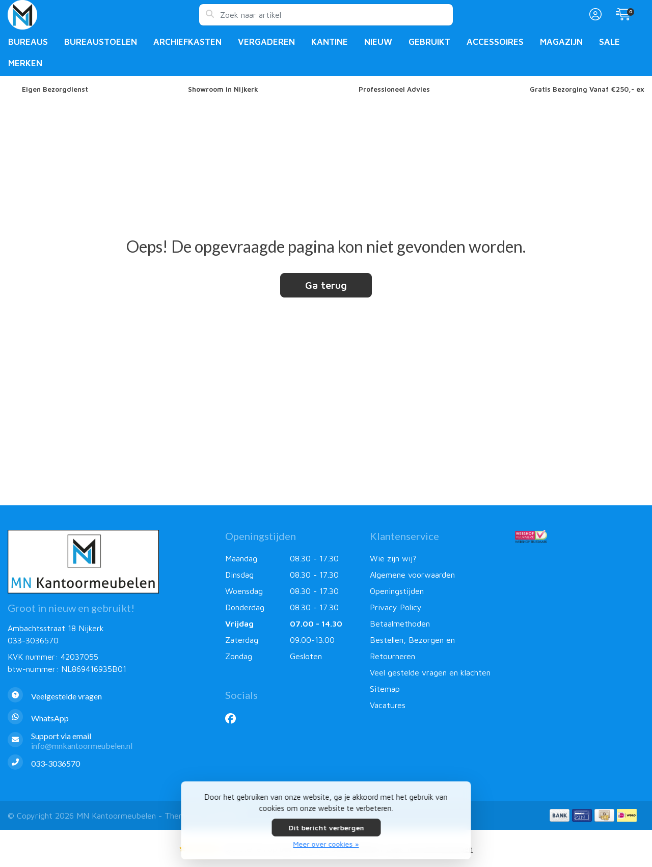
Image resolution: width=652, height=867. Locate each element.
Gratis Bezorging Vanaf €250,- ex (587, 89)
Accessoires (495, 42)
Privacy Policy (396, 607)
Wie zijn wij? (393, 558)
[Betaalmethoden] (559, 815)
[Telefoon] (109, 763)
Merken (25, 63)
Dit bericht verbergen (326, 827)
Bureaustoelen (100, 42)
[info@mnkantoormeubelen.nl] (109, 740)
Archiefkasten (187, 42)
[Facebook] (234, 718)
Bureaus (28, 42)
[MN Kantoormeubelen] (103, 15)
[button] (594, 14)
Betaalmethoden (400, 623)
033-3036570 (33, 640)
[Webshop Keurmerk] (579, 536)
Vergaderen (266, 42)
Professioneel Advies (394, 89)
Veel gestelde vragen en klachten (430, 672)
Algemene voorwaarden (412, 574)
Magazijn (561, 42)
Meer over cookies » (326, 843)
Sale (609, 42)
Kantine (329, 42)
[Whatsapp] (109, 718)
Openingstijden (397, 590)
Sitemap (385, 688)
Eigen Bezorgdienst (55, 89)
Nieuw (378, 42)
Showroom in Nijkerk (223, 89)
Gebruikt (429, 42)
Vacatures (387, 705)
